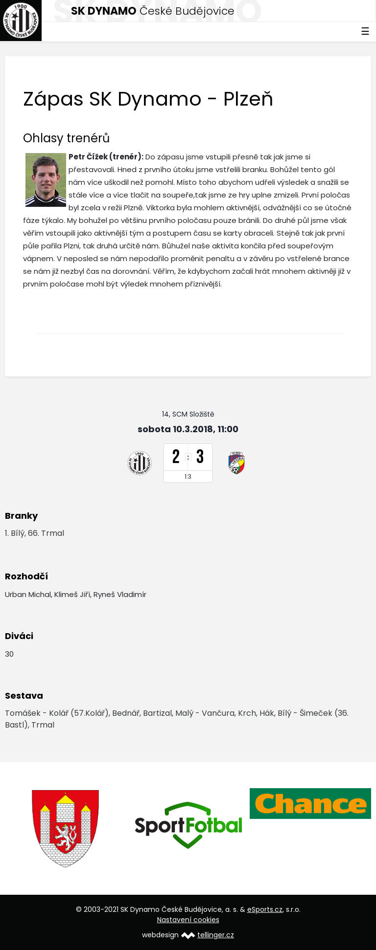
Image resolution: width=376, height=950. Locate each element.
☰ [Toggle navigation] (365, 31)
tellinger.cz (215, 935)
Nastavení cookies (188, 920)
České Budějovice (153, 11)
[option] (66, 829)
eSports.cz (264, 909)
